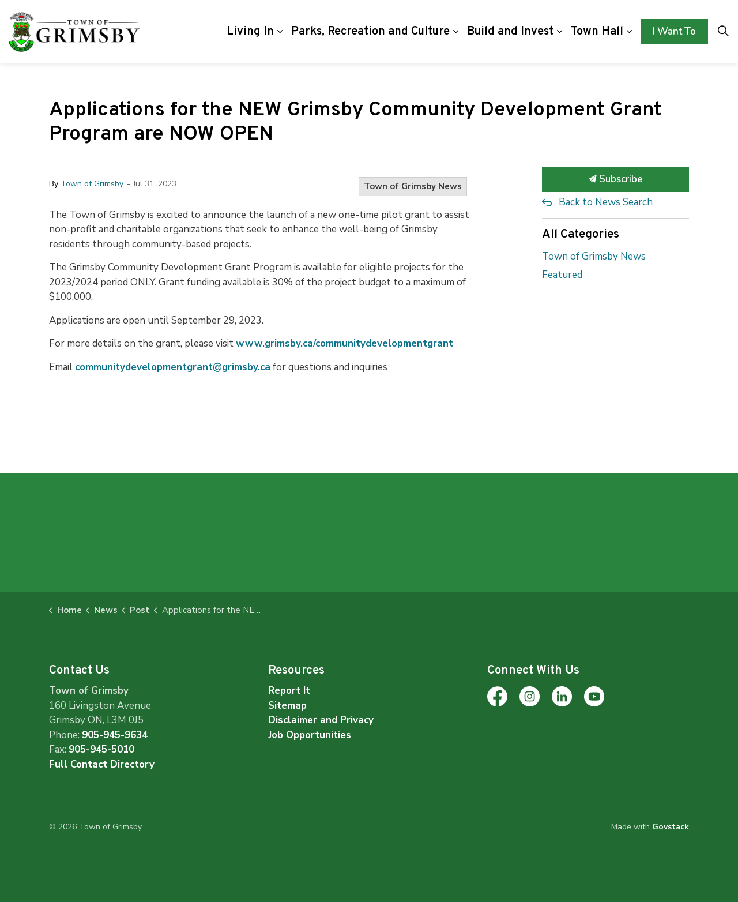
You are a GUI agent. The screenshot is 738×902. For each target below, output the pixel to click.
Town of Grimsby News (413, 186)
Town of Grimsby (92, 183)
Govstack (670, 826)
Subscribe (615, 179)
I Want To (674, 32)
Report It (289, 690)
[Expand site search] (723, 31)
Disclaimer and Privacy (321, 720)
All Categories (580, 234)
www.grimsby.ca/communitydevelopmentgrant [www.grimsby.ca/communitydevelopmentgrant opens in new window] (344, 343)
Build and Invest (510, 31)
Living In (250, 31)
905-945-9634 (115, 735)
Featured (562, 274)
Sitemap (287, 705)
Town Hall (597, 31)
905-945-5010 (101, 749)
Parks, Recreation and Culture (370, 31)
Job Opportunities (309, 735)
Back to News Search (606, 202)
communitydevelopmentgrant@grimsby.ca (172, 367)
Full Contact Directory (102, 764)
